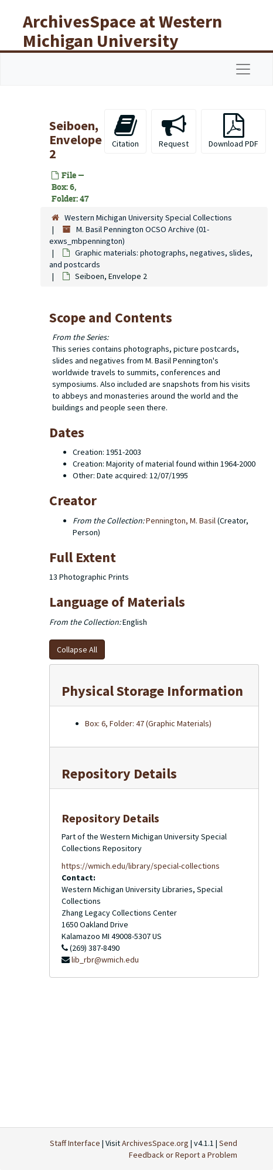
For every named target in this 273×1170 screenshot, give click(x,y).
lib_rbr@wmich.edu (105, 959)
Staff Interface (75, 1143)
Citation (125, 131)
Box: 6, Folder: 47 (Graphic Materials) (148, 723)
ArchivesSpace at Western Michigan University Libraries (122, 40)
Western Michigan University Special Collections (148, 217)
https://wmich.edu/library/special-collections (141, 866)
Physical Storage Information (152, 691)
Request (174, 131)
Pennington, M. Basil (181, 520)
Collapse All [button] (77, 649)
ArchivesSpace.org (155, 1143)
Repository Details (119, 773)
